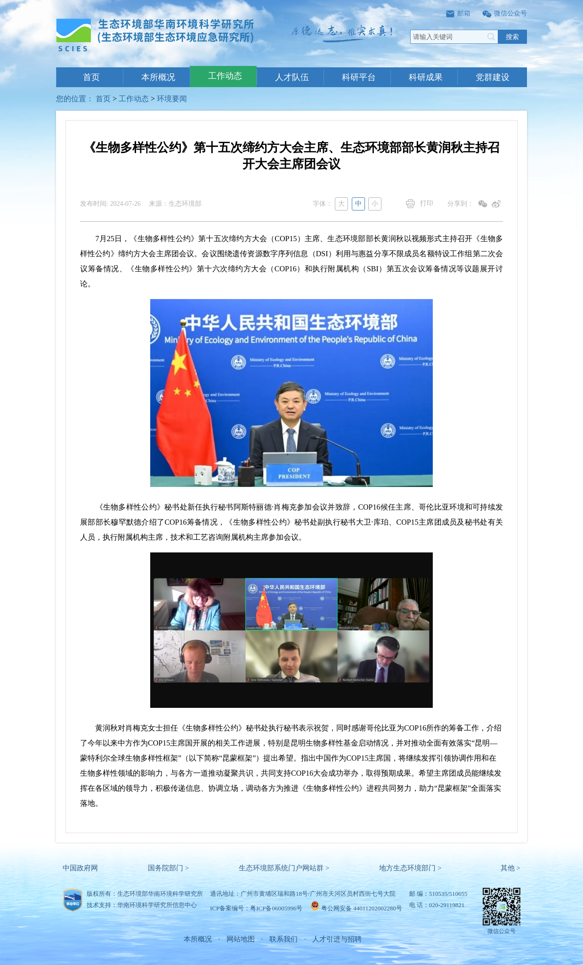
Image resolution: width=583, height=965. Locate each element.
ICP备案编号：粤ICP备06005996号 (256, 908)
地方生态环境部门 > (410, 868)
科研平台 (359, 77)
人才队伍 (292, 77)
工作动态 (225, 76)
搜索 (512, 37)
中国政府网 (80, 868)
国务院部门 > (168, 868)
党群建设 (493, 77)
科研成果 (426, 77)
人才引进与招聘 (337, 939)
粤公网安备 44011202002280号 (361, 908)
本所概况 (158, 77)
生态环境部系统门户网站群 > (284, 868)
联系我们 (283, 939)
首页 (91, 77)
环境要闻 (172, 99)
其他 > (510, 868)
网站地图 (241, 939)
